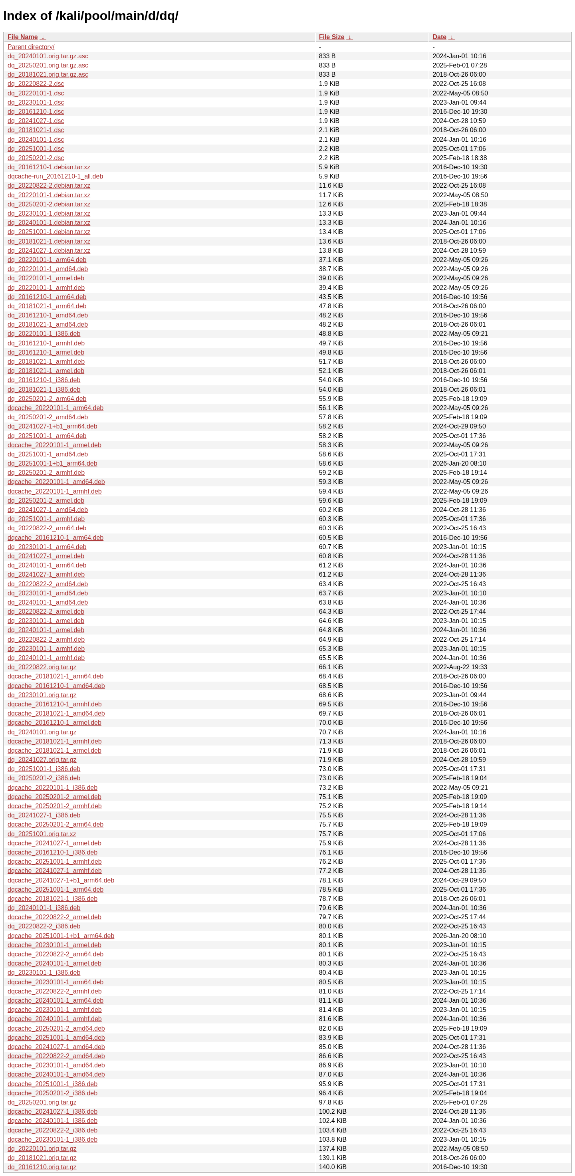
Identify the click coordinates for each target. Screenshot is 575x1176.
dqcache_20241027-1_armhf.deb (55, 870)
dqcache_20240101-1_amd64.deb (56, 1074)
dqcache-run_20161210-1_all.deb (55, 176)
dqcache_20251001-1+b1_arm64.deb (61, 935)
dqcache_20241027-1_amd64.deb (56, 1046)
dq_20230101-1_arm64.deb (47, 546)
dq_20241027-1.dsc (36, 120)
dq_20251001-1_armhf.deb (46, 519)
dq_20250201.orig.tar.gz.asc (48, 65)
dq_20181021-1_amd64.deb (48, 324)
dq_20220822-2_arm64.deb (47, 528)
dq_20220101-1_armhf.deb (46, 287)
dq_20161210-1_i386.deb (44, 380)
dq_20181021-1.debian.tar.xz (49, 241)
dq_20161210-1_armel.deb (46, 352)
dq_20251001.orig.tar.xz (42, 834)
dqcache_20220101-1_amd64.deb (56, 481)
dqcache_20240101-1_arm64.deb (55, 1000)
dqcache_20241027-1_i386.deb (52, 1111)
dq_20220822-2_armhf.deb (46, 639)
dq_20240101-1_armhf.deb (46, 657)
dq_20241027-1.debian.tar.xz (49, 250)
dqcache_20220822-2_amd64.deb (56, 1056)
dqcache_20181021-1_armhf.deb (55, 741)
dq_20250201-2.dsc (36, 158)
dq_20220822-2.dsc (36, 83)
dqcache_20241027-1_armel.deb (54, 843)
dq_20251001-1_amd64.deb (48, 454)
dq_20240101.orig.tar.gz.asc (48, 56)
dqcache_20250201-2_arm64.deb (55, 824)
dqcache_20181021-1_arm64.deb (55, 676)
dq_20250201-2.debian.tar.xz (49, 204)
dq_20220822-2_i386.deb (44, 926)
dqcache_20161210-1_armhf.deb (55, 704)
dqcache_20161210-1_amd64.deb (56, 685)
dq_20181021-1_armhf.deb (46, 361)
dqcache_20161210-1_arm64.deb (55, 537)
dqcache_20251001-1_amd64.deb (56, 1037)
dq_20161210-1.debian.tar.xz (49, 167)
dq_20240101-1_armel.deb (46, 630)
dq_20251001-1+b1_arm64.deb (52, 463)
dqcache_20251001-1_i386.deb (52, 1084)
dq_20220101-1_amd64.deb (48, 269)
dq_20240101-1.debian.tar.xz (49, 222)
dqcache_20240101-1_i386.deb (52, 1120)
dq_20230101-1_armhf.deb (46, 648)
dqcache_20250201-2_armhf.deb (55, 806)
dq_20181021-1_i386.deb (44, 389)
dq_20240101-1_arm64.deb (47, 565)
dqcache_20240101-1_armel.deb (54, 963)
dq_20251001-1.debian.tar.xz (49, 231)
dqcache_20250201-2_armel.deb (54, 796)
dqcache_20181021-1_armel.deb (54, 750)
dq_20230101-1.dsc (36, 102)
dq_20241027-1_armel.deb (46, 556)
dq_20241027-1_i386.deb (44, 815)
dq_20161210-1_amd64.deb (48, 315)
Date (439, 37)
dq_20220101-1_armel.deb (46, 278)
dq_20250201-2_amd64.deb (48, 417)
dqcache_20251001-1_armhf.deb (55, 861)
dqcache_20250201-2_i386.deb (52, 1093)
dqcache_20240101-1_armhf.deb (55, 1018)
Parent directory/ (31, 47)
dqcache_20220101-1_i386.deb (52, 787)
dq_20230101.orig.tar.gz (42, 695)
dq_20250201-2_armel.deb (46, 500)
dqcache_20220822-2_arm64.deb (55, 954)
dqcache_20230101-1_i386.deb (52, 1139)
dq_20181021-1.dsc (36, 130)
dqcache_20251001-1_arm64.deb (55, 889)
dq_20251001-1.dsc (36, 148)
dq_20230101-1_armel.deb (46, 620)
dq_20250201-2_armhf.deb (46, 472)
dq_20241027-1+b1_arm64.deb (52, 426)
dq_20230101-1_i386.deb (44, 972)
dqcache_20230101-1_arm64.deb (55, 982)
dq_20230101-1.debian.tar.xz (49, 213)
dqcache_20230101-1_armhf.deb (55, 1009)
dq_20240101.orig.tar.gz (42, 732)
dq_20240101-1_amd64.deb (48, 602)
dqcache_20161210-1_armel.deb (54, 722)
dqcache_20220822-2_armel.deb (54, 917)
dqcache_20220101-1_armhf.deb (55, 491)
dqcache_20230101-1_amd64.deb (56, 1065)
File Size (332, 37)
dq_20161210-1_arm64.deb (47, 297)
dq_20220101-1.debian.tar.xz (49, 195)
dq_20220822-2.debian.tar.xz (49, 185)
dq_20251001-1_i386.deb (44, 768)
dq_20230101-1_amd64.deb (48, 593)
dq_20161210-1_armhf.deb (46, 343)
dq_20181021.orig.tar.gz (42, 1157)
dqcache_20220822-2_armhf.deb (55, 991)
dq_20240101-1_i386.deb (44, 907)
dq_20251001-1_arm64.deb (47, 435)
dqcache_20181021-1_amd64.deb (56, 713)
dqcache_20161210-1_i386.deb (52, 852)
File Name (23, 37)
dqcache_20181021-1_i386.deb (52, 898)
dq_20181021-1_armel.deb (46, 370)
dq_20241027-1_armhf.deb (46, 574)
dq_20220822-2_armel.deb (46, 611)
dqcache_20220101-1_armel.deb (54, 445)
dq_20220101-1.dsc (36, 93)
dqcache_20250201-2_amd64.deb (56, 1028)
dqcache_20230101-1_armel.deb (54, 945)
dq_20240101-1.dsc (36, 139)
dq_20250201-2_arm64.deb (47, 398)
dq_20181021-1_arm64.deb (47, 306)
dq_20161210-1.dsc (36, 111)
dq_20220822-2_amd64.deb (48, 584)
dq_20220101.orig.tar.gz (42, 1148)
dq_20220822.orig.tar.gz (42, 667)
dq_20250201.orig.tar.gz (42, 1102)
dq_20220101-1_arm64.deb (47, 259)
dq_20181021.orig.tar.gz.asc (48, 74)
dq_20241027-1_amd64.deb (48, 509)
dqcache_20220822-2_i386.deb (52, 1130)
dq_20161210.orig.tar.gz (42, 1167)
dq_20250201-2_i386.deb (44, 778)
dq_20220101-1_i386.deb (44, 333)
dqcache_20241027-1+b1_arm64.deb (61, 880)
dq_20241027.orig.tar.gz (42, 759)
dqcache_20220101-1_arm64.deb (55, 408)
